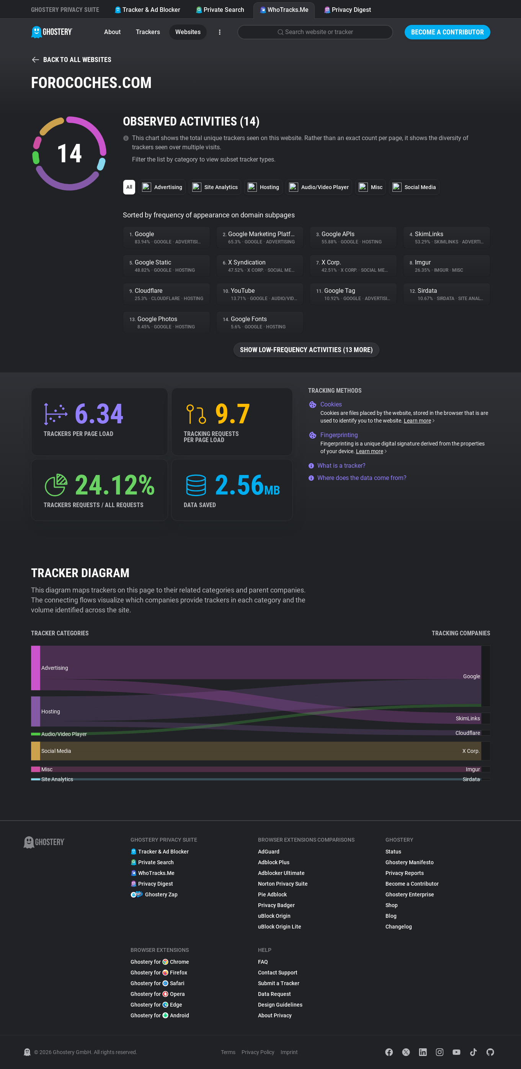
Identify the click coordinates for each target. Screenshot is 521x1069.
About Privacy (275, 1015)
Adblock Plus (273, 862)
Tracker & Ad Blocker (147, 9)
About (112, 32)
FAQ (263, 962)
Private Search (220, 9)
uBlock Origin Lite (279, 927)
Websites (188, 32)
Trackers (148, 32)
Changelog (398, 927)
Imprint (289, 1052)
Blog (391, 916)
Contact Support (277, 972)
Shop (391, 905)
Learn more (420, 421)
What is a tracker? (337, 465)
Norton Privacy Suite (283, 884)
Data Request (274, 994)
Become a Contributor (447, 32)
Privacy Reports (404, 873)
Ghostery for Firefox (159, 972)
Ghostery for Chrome (160, 962)
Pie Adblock (272, 894)
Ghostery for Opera (158, 994)
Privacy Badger (276, 905)
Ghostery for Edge (156, 1005)
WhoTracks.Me (284, 9)
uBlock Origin (274, 916)
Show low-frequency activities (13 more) (306, 350)
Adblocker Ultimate (281, 873)
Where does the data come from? (357, 477)
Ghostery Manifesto (409, 862)
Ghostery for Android (160, 1015)
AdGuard (268, 852)
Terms (228, 1052)
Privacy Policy (258, 1052)
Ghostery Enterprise (409, 894)
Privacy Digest (347, 9)
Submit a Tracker (278, 983)
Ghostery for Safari (158, 983)
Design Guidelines (280, 1005)
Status (393, 852)
